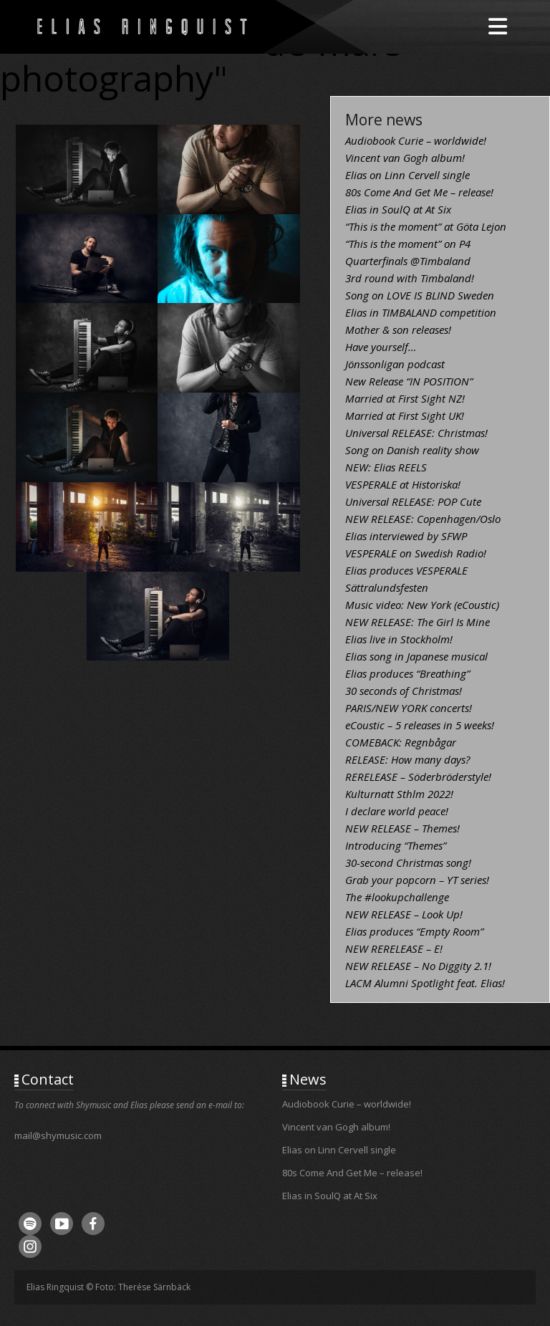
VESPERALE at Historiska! (402, 484)
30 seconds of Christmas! (403, 690)
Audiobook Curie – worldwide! (415, 140)
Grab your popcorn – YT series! (417, 880)
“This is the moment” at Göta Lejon (425, 226)
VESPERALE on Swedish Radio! (415, 553)
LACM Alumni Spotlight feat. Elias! (425, 983)
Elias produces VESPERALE (406, 570)
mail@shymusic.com (58, 1135)
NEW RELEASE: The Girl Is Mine (417, 622)
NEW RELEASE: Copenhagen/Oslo (423, 518)
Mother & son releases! (398, 329)
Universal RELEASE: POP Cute (413, 501)
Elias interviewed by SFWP (406, 536)
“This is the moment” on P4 (408, 243)
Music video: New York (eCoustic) (422, 604)
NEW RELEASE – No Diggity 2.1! (418, 966)
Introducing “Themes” (395, 845)
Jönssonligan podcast (395, 364)
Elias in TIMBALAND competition (420, 312)
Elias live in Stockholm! (399, 639)
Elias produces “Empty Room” (414, 931)
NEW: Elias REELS (386, 467)
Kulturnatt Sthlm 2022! (399, 794)
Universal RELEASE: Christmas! (416, 433)
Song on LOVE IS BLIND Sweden (419, 295)
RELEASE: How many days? (407, 759)
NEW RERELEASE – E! (394, 948)
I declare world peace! (396, 811)
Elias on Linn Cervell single (407, 175)
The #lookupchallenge (397, 897)
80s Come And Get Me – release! (419, 192)
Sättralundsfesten (386, 587)
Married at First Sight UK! (404, 415)
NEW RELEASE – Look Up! (404, 914)
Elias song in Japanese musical (416, 656)
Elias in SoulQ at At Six (398, 209)
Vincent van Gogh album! (405, 157)
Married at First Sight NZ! (405, 398)
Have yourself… (380, 347)
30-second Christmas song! (408, 862)
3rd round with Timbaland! (409, 278)
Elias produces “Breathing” (407, 673)
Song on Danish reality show (412, 450)
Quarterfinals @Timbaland (408, 261)
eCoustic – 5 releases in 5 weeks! (419, 725)
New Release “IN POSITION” (409, 381)
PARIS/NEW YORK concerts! (408, 708)
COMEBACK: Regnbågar (400, 742)
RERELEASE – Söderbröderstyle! (418, 776)
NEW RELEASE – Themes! (402, 828)
